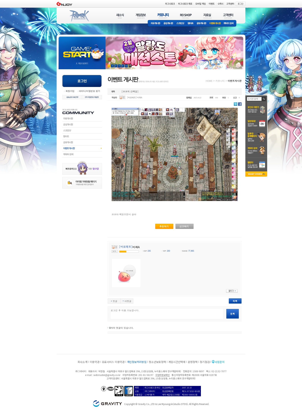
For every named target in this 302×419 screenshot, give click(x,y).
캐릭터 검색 (229, 23)
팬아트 (190, 23)
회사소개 (82, 362)
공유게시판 (201, 23)
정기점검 (205, 362)
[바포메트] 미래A (134, 97)
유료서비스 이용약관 (113, 362)
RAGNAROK (79, 16)
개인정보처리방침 (137, 362)
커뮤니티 (220, 80)
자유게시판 (155, 23)
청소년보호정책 (157, 362)
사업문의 (219, 362)
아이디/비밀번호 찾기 (89, 91)
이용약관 (95, 362)
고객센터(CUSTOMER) (228, 15)
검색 (264, 99)
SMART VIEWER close (256, 174)
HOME (209, 80)
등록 (232, 313)
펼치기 (232, 291)
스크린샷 (180, 23)
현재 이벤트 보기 (130, 65)
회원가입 (69, 91)
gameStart (82, 49)
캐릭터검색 (82, 154)
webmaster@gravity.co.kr (106, 374)
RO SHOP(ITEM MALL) (186, 15)
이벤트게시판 (215, 23)
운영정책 (193, 362)
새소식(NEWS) (120, 15)
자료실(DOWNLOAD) (207, 15)
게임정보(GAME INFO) (141, 15)
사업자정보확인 (162, 374)
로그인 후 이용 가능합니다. (166, 313)
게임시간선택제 (176, 362)
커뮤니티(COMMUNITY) (163, 15)
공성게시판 (168, 23)
